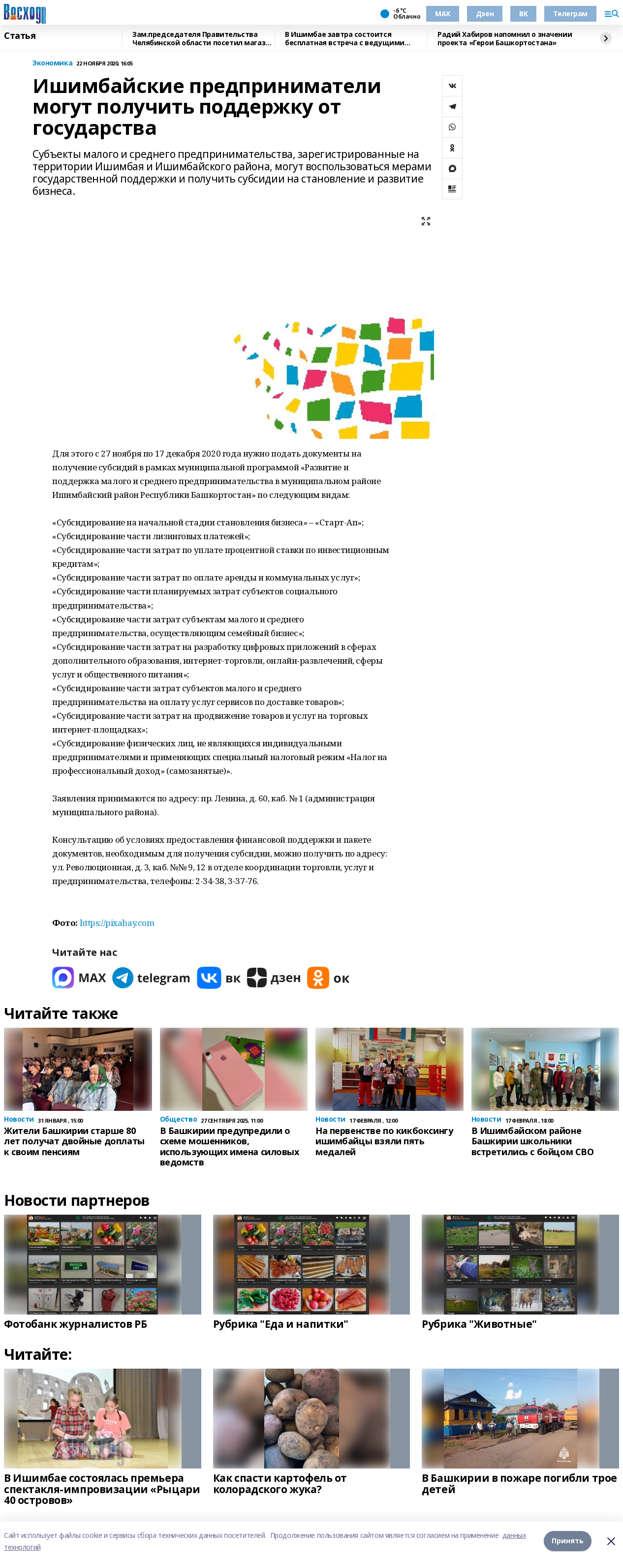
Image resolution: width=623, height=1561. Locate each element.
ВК (523, 13)
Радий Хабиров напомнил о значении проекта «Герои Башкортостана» (504, 39)
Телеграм (570, 13)
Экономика (52, 63)
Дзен (485, 13)
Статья (19, 36)
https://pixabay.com (117, 922)
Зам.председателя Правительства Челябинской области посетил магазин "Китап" (203, 39)
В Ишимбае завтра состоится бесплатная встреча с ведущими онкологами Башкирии (345, 39)
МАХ (442, 13)
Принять (568, 1541)
